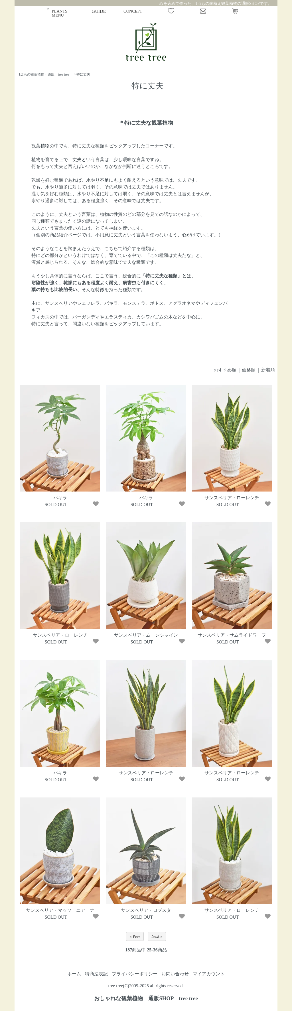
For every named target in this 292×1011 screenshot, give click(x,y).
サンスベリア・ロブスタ (146, 910)
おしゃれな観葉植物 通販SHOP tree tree (146, 998)
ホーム (74, 973)
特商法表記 (96, 973)
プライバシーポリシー (134, 973)
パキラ (60, 497)
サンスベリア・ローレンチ (231, 497)
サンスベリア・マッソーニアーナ (60, 910)
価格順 (249, 370)
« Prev (135, 936)
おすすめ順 (225, 370)
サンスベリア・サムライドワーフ (232, 635)
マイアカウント (209, 973)
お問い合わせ (175, 973)
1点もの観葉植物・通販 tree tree (44, 74)
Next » (156, 936)
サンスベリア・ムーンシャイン (146, 635)
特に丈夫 (83, 74)
